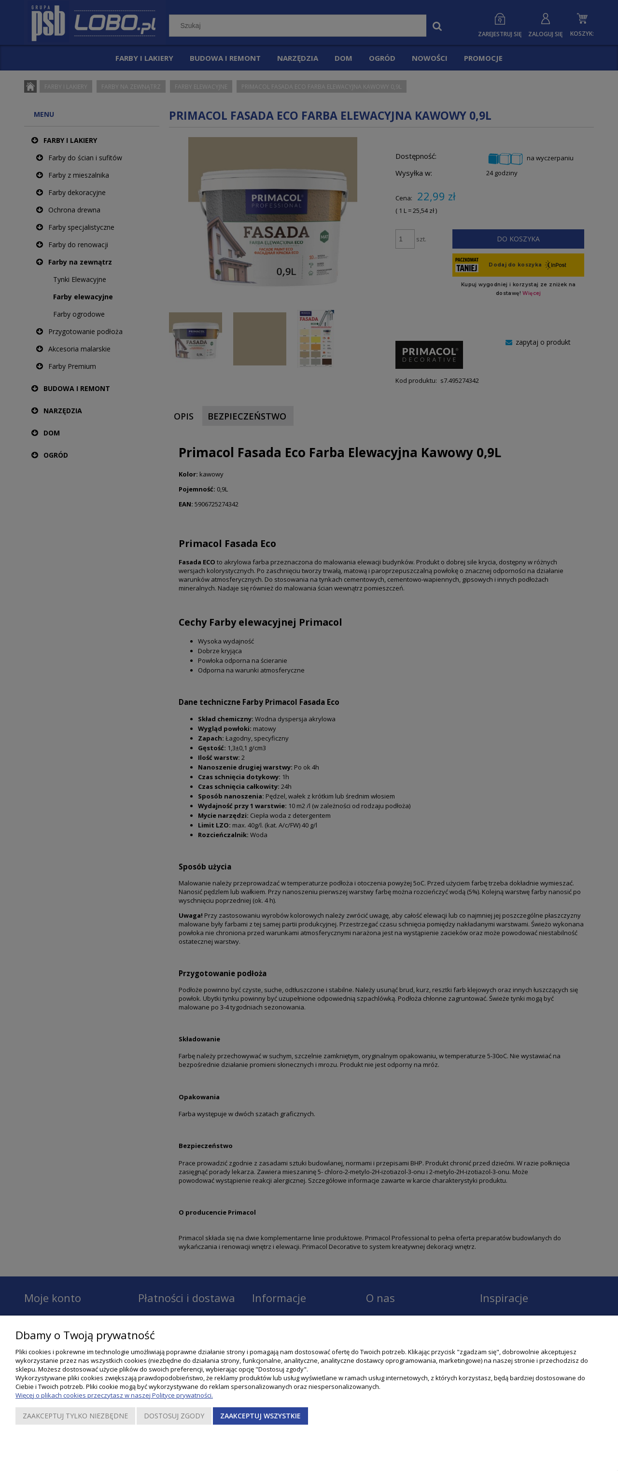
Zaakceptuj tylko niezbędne (75, 1415)
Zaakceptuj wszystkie (260, 1415)
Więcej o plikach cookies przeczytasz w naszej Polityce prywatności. (114, 1395)
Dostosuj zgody (174, 1415)
